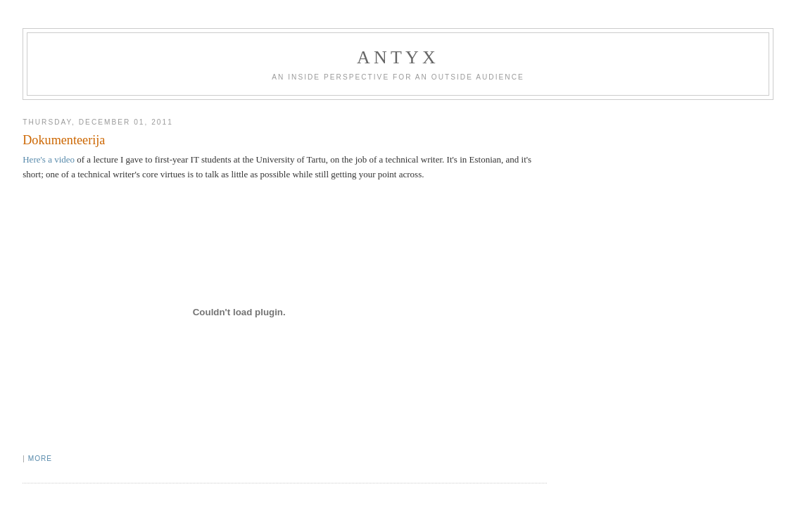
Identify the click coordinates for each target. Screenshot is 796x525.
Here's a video (49, 159)
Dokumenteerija (64, 140)
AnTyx (398, 57)
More (40, 458)
